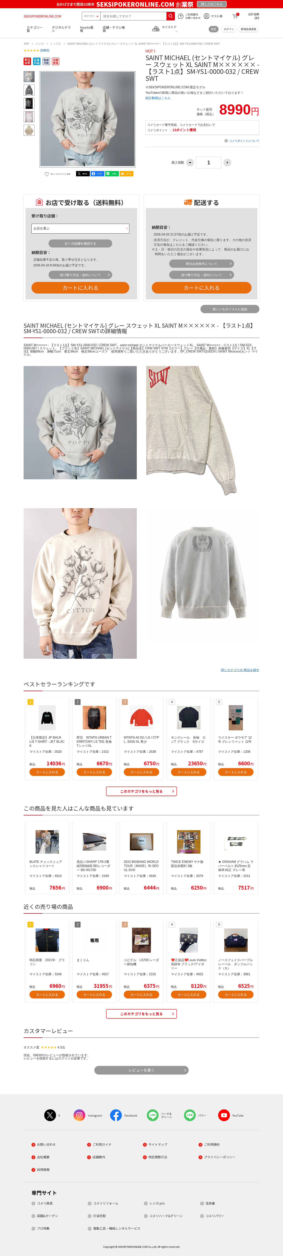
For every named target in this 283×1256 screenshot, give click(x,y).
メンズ (40, 43)
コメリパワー (215, 1215)
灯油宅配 (99, 1215)
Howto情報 (86, 29)
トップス (55, 43)
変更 (213, 29)
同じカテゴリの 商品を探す (240, 670)
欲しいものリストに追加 (230, 309)
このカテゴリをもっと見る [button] (141, 791)
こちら (177, 244)
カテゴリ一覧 (34, 29)
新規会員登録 (248, 29)
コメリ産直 (45, 1203)
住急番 (210, 1203)
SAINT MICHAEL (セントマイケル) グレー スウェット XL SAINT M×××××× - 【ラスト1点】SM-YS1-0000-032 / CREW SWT (143, 43)
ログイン (229, 29)
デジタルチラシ (61, 29)
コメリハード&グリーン (166, 1215)
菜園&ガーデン (47, 1215)
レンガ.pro (157, 1203)
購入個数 (178, 162)
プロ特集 (43, 1228)
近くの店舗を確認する (80, 243)
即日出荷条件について (201, 263)
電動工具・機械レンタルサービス (116, 1228)
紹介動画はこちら (158, 98)
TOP (26, 43)
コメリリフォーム (105, 1203)
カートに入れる (80, 287)
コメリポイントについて (244, 140)
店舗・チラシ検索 (114, 29)
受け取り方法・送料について (80, 274)
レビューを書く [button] (142, 1070)
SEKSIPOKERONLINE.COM (42, 16)
